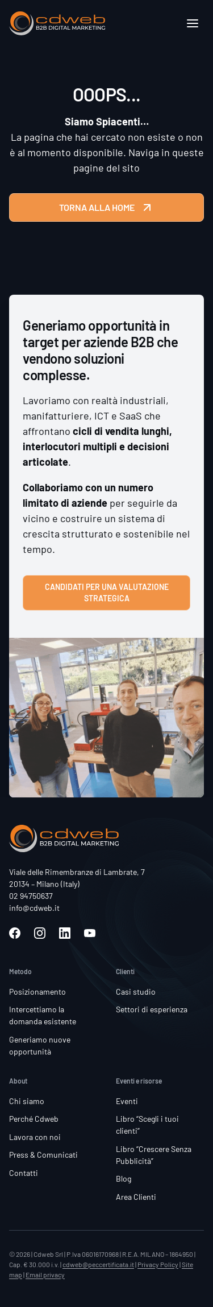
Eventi (127, 1101)
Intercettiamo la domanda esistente (42, 1015)
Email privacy (45, 1275)
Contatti (23, 1173)
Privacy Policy (157, 1264)
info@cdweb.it (34, 908)
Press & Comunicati (43, 1154)
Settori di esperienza (151, 1009)
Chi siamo (26, 1101)
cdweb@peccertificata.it (98, 1264)
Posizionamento (37, 991)
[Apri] (192, 23)
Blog (123, 1178)
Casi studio (136, 991)
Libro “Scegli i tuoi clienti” (147, 1124)
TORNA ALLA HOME (106, 207)
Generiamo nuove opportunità (39, 1045)
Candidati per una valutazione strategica (107, 592)
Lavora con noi (35, 1137)
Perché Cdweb (34, 1118)
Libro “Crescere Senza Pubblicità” (153, 1155)
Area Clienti (136, 1197)
